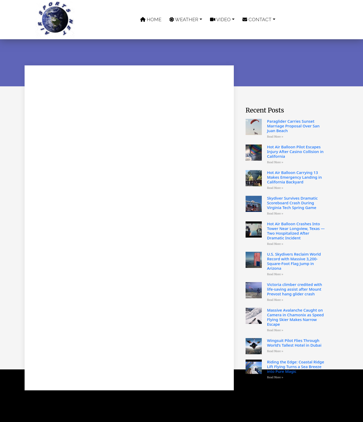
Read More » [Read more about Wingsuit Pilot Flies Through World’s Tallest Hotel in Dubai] (275, 351)
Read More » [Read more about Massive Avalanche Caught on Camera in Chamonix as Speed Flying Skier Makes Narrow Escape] (275, 330)
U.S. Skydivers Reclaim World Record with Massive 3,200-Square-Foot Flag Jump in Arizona (294, 261)
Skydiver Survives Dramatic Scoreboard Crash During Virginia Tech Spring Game (292, 203)
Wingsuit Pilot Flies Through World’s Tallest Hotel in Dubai (294, 342)
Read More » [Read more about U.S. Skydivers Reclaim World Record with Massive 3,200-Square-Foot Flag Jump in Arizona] (275, 274)
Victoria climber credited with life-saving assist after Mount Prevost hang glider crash (294, 289)
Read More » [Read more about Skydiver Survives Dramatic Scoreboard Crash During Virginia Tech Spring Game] (275, 213)
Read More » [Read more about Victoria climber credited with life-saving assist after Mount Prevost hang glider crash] (275, 300)
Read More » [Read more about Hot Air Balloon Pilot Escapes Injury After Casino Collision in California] (275, 162)
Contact (256, 19)
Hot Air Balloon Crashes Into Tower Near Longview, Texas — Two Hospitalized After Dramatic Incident (296, 230)
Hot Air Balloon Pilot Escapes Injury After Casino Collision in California (295, 151)
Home (150, 19)
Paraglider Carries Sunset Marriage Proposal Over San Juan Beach (293, 126)
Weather (183, 19)
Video (220, 19)
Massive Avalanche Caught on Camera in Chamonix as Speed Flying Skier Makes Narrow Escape (295, 317)
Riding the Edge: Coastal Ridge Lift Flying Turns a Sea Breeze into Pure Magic (295, 366)
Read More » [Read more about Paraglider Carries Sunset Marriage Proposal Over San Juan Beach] (275, 136)
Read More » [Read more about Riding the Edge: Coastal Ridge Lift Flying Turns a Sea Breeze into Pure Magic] (275, 377)
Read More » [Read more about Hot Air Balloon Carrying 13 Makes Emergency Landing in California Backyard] (275, 188)
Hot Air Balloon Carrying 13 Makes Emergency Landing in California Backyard (294, 177)
